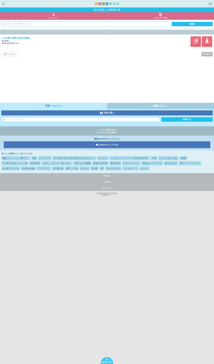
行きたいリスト (53, 18)
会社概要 (107, 341)
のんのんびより (113, 327)
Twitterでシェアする (108, 304)
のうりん (144, 327)
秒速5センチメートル (152, 322)
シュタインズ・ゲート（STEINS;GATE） (130, 317)
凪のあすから (171, 322)
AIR (102, 327)
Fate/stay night (28, 327)
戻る (3, 3)
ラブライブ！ (45, 317)
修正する (208, 213)
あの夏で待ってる (10, 327)
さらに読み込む (107, 290)
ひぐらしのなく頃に (168, 317)
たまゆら (85, 327)
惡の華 (94, 327)
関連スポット (160, 265)
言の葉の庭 (58, 327)
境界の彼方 (115, 322)
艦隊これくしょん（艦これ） (15, 317)
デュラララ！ (44, 327)
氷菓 (34, 317)
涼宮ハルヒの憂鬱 (82, 322)
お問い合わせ (107, 347)
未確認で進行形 (100, 322)
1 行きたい (11, 213)
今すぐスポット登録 (160, 18)
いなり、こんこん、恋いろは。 (56, 322)
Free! (154, 317)
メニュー (210, 3)
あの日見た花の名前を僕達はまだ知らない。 (74, 317)
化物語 (183, 317)
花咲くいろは (72, 327)
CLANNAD (35, 322)
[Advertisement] (107, 238)
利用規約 (107, 335)
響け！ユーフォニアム (190, 322)
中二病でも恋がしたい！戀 (14, 322)
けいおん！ (103, 317)
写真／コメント (53, 265)
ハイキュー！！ (130, 327)
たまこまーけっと (131, 322)
